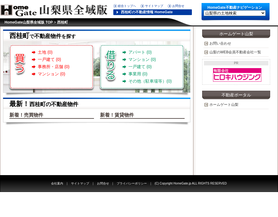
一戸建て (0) (49, 59)
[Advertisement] (236, 142)
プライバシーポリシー (132, 183)
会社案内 (57, 183)
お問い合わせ (220, 43)
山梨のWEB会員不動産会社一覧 (235, 52)
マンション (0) (51, 73)
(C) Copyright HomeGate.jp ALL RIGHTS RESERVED (191, 183)
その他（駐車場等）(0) (150, 81)
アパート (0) (140, 52)
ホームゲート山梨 (223, 104)
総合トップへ (127, 6)
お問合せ (178, 6)
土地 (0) (45, 52)
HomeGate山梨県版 (56, 9)
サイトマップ (154, 6)
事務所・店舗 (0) (54, 66)
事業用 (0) (137, 73)
